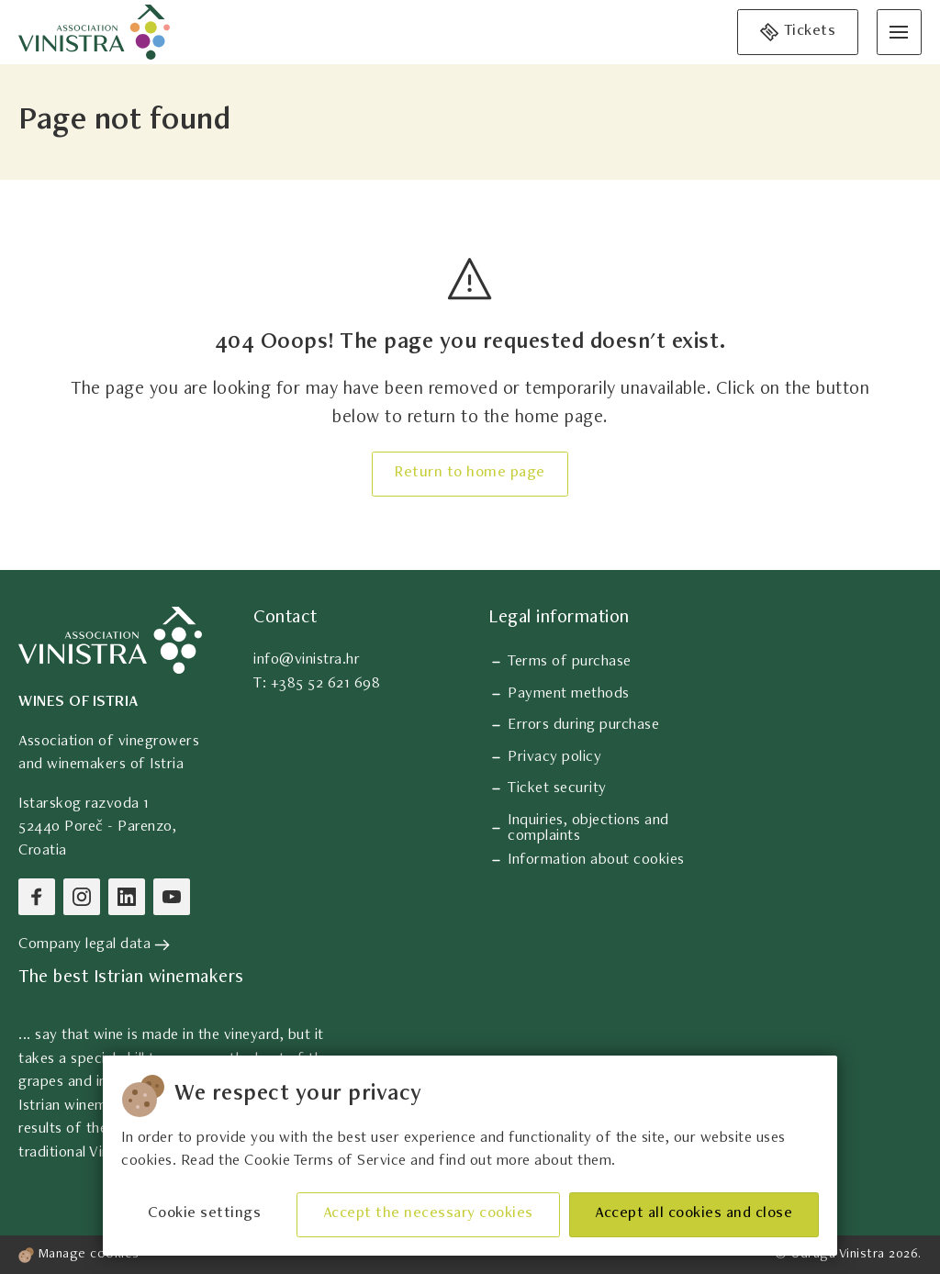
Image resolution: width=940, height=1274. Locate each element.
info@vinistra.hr (306, 660)
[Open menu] (899, 31)
